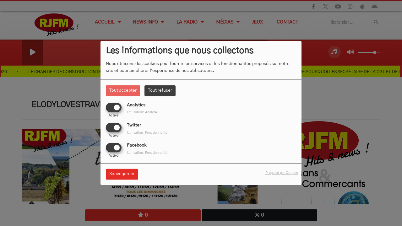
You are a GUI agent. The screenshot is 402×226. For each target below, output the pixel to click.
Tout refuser (160, 90)
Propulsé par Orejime (281, 173)
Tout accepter (123, 90)
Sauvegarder (122, 174)
